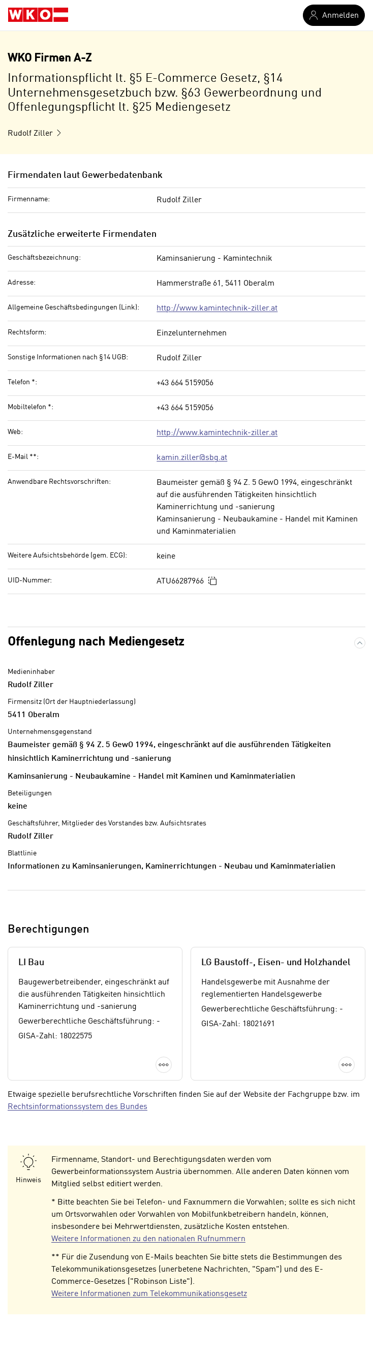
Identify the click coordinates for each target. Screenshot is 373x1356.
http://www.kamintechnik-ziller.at (217, 308)
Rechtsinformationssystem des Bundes (77, 1107)
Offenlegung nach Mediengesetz (96, 642)
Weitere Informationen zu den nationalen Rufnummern (148, 1239)
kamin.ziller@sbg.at (192, 458)
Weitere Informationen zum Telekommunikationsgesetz (149, 1294)
